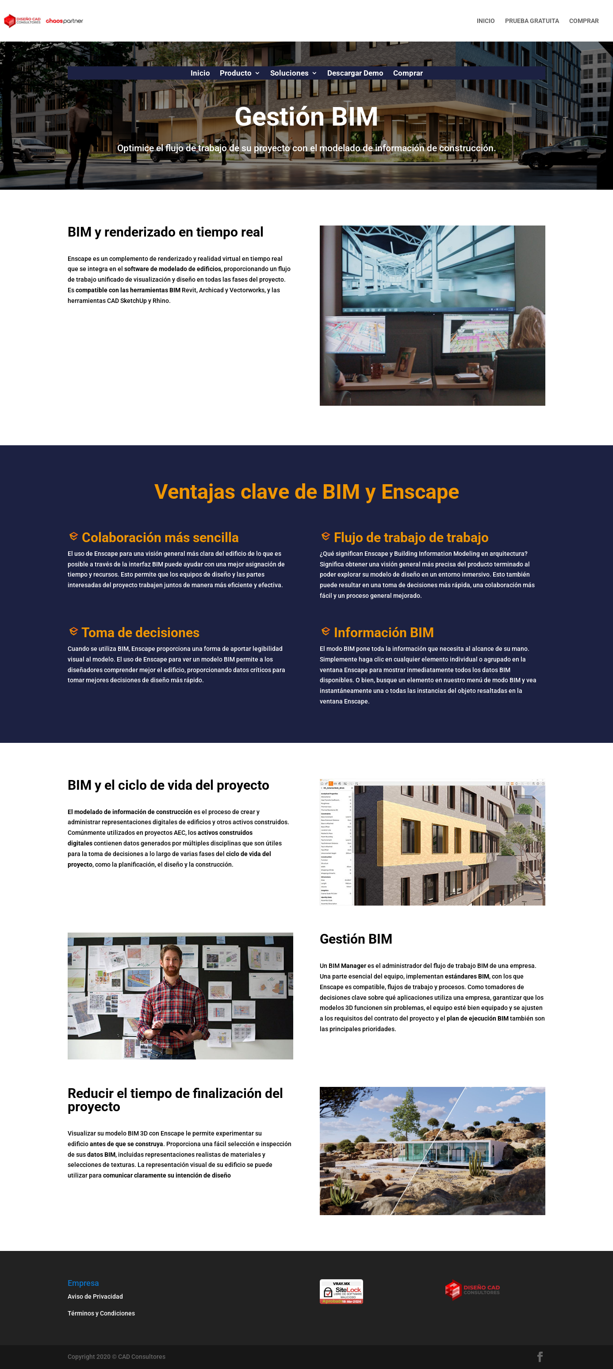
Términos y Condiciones (102, 1313)
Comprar (584, 21)
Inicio (486, 21)
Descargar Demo (355, 73)
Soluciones (289, 73)
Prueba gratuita (532, 21)
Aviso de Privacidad (95, 1296)
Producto (236, 73)
